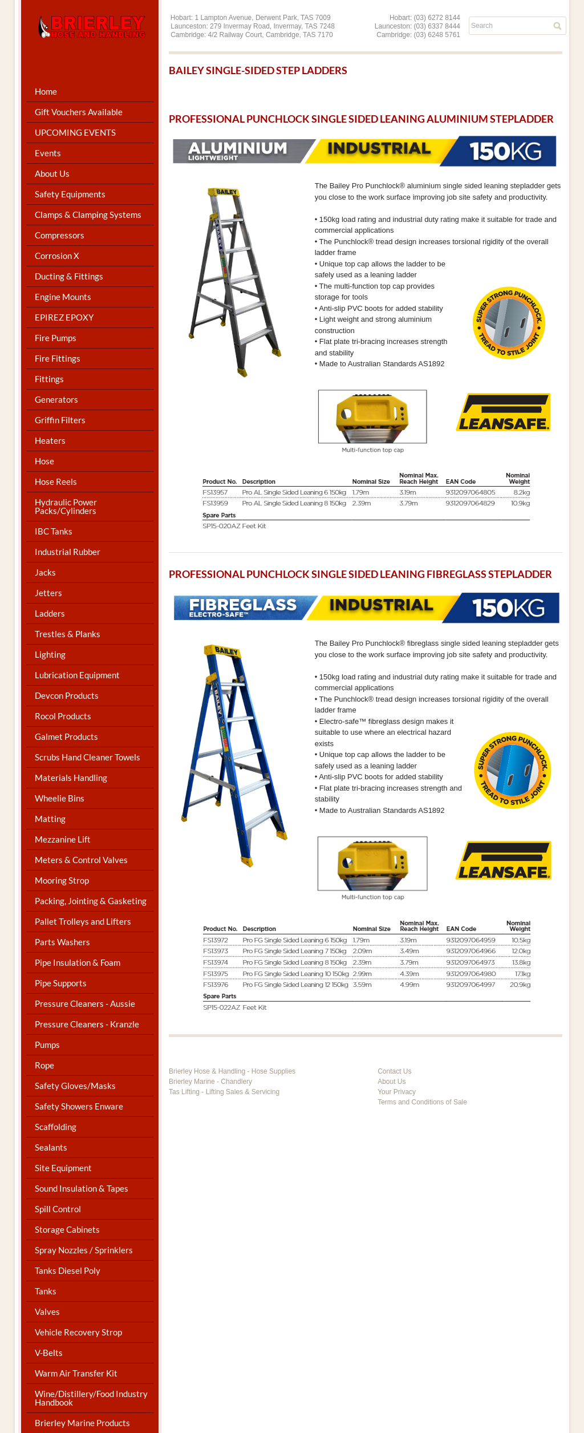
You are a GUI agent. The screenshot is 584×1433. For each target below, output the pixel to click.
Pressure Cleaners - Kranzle (87, 1024)
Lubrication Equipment (77, 675)
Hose (44, 461)
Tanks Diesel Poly (67, 1270)
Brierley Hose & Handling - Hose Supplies (232, 1071)
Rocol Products (63, 716)
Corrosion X (57, 255)
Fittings (49, 379)
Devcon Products (67, 695)
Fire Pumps (55, 338)
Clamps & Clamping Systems (88, 214)
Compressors (59, 235)
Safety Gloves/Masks (75, 1085)
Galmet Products (66, 736)
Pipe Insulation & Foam (77, 962)
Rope (44, 1065)
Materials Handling (71, 777)
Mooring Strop (62, 880)
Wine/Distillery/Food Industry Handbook (91, 1398)
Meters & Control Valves (81, 860)
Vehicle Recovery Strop (78, 1332)
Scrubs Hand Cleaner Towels (87, 757)
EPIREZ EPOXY (64, 317)
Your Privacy (397, 1092)
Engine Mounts (63, 297)
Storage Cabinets (67, 1229)
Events (48, 153)
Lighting (50, 654)
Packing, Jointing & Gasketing (91, 901)
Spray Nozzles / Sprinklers (84, 1250)
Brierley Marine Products (82, 1423)
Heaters (50, 440)
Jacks (45, 572)
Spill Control (58, 1209)
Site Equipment (63, 1168)
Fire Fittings (57, 358)
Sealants (51, 1147)
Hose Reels (56, 481)
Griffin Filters (60, 420)
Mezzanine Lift (63, 839)
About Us (52, 173)
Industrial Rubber (67, 552)
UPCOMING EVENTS (75, 132)
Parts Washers (62, 942)
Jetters (48, 593)
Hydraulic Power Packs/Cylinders (66, 506)
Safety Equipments (70, 194)
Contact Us (394, 1071)
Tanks (45, 1291)
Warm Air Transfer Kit (76, 1373)
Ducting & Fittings (69, 276)
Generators (56, 399)
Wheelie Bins (59, 798)
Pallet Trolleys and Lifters (83, 921)
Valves (47, 1311)
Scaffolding (55, 1127)
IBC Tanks (53, 531)
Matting (50, 818)
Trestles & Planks (67, 634)
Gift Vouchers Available (79, 112)
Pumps (47, 1044)
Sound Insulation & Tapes (81, 1188)
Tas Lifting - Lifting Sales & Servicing (224, 1092)
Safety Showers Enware (79, 1106)
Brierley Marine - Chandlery (210, 1082)
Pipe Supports (61, 983)
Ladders (50, 613)
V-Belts (49, 1352)
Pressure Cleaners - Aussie (85, 1003)
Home (46, 91)
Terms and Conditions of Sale (422, 1102)
